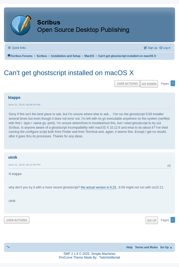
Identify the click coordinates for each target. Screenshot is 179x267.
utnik (12, 157)
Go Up (151, 220)
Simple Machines (103, 254)
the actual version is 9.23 (98, 187)
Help (129, 247)
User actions (127, 83)
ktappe (14, 97)
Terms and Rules (146, 247)
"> (8, 247)
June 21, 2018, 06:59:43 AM (24, 104)
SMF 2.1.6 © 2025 (77, 254)
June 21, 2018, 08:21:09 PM (24, 164)
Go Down (149, 84)
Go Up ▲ (166, 247)
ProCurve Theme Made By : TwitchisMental (89, 257)
